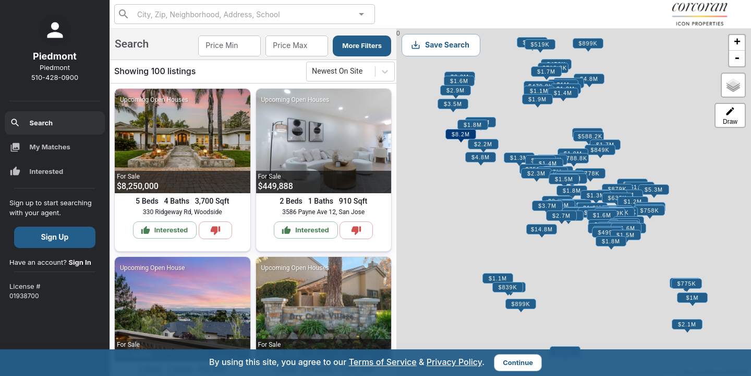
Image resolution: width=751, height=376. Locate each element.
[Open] (361, 14)
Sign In (80, 262)
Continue (518, 362)
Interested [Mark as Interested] (164, 230)
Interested (37, 171)
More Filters (362, 45)
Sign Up (55, 236)
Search (31, 123)
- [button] (737, 58)
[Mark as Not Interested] (215, 230)
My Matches (40, 147)
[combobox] (244, 14)
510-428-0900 (54, 77)
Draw (730, 115)
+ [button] (737, 43)
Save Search (439, 45)
